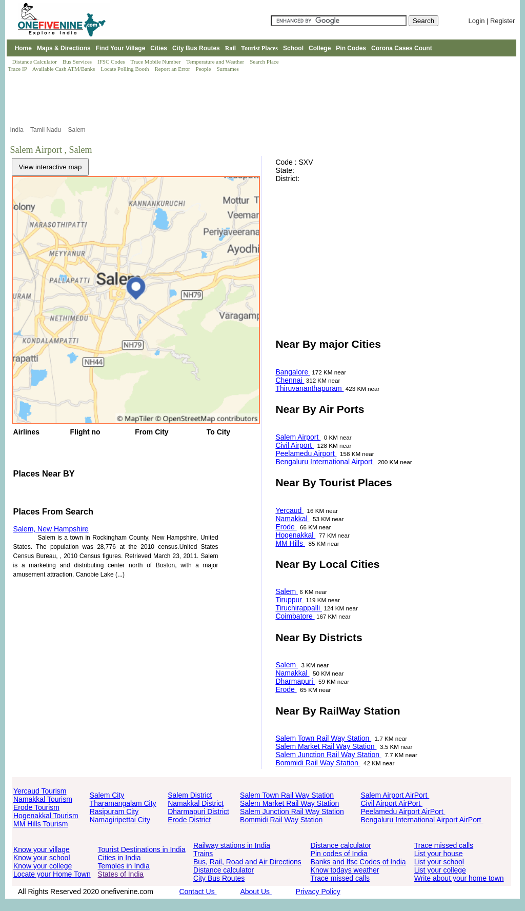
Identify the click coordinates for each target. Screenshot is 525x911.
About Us (255, 891)
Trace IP (18, 69)
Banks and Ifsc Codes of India (358, 862)
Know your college (42, 866)
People (204, 69)
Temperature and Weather (216, 61)
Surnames (228, 69)
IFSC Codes (111, 61)
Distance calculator (223, 870)
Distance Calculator (34, 61)
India (17, 129)
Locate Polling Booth (125, 69)
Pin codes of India (339, 853)
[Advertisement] (261, 99)
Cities (158, 48)
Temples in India (124, 866)
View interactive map (50, 167)
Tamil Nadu (46, 129)
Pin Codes (351, 48)
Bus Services (77, 61)
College (320, 48)
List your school (439, 862)
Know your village (41, 849)
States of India (121, 874)
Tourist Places (259, 48)
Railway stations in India (231, 845)
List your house (438, 853)
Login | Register (492, 21)
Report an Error (173, 69)
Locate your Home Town (52, 874)
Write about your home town (459, 878)
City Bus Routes (196, 48)
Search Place (265, 61)
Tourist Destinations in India (142, 849)
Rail (230, 48)
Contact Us (197, 891)
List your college (440, 870)
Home (23, 48)
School (293, 48)
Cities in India (119, 858)
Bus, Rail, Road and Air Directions (247, 862)
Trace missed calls (340, 878)
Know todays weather (345, 870)
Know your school (41, 858)
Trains (203, 853)
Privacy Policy (318, 891)
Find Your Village (121, 48)
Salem (77, 129)
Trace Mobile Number (156, 61)
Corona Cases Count (401, 48)
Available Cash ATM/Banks (64, 69)
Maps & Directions (64, 48)
